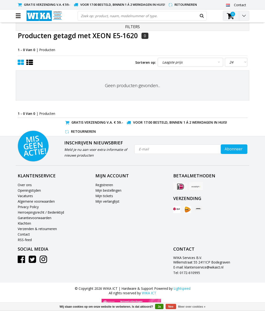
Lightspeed (181, 288)
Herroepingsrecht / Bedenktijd (41, 212)
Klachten (24, 223)
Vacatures (25, 196)
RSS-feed (25, 239)
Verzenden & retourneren (37, 229)
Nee (170, 306)
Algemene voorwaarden (36, 201)
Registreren (104, 185)
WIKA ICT (149, 293)
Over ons (25, 185)
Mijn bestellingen (108, 190)
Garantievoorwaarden (34, 218)
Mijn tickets (104, 196)
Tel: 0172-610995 (186, 272)
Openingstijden (29, 190)
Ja (159, 306)
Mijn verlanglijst (107, 201)
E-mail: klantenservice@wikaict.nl (198, 267)
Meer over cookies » (192, 306)
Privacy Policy (28, 207)
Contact (24, 234)
